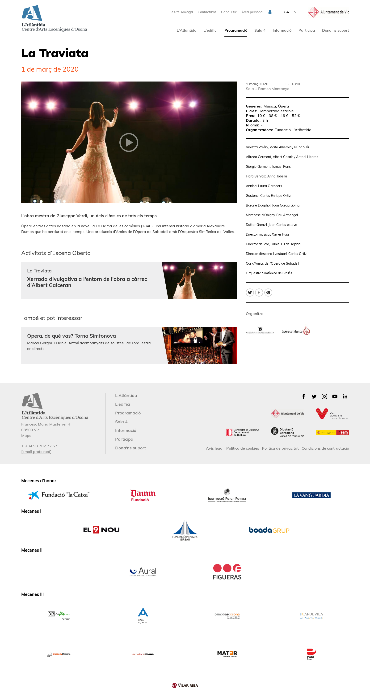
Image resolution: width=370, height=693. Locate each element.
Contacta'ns (207, 12)
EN (293, 11)
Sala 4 (260, 30)
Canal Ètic (229, 12)
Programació (235, 30)
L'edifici (210, 30)
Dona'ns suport (335, 30)
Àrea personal (252, 12)
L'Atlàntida (187, 30)
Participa (307, 30)
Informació (282, 30)
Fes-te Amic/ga (181, 12)
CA (286, 11)
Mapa (26, 435)
